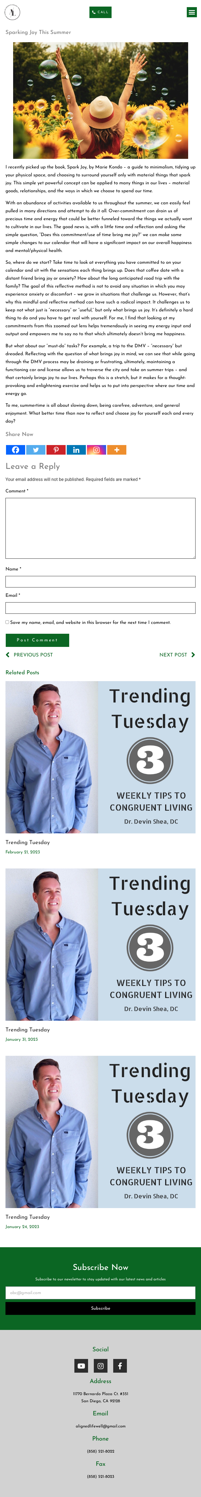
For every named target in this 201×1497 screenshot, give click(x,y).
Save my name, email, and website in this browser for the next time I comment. (90, 622)
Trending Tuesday (27, 842)
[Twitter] (35, 450)
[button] (192, 12)
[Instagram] (96, 450)
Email (12, 595)
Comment (16, 491)
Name (13, 569)
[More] (116, 450)
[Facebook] (15, 450)
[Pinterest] (56, 450)
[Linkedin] (76, 450)
